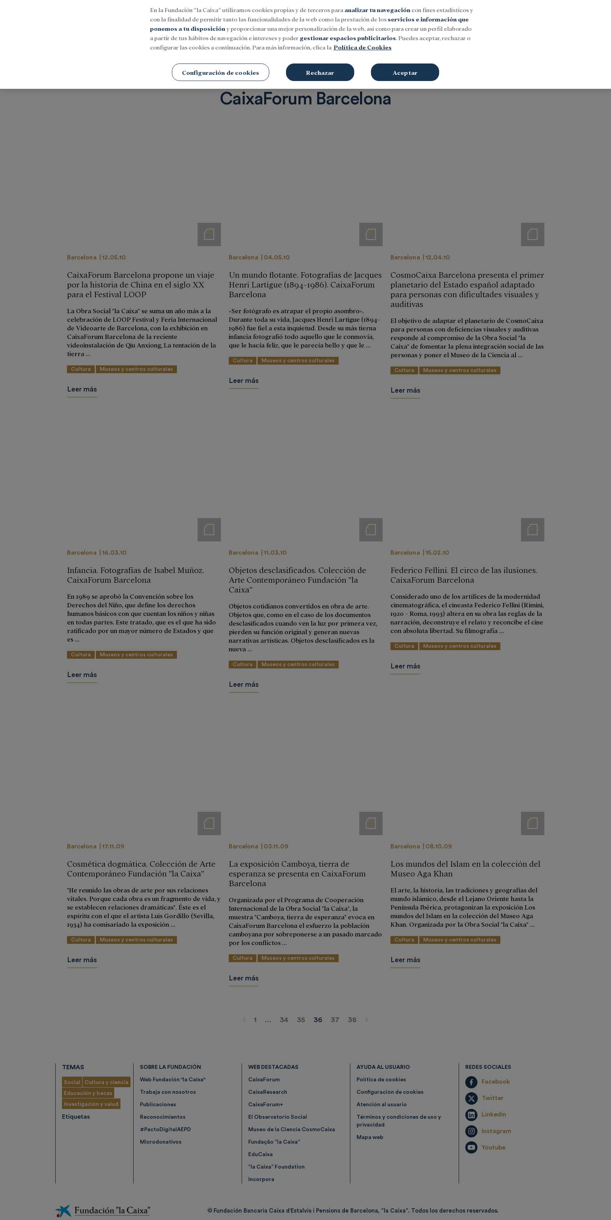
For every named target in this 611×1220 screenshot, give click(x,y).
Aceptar (405, 39)
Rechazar (320, 39)
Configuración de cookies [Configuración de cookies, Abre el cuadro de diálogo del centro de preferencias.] (221, 39)
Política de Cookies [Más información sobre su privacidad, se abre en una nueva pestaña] (363, 14)
